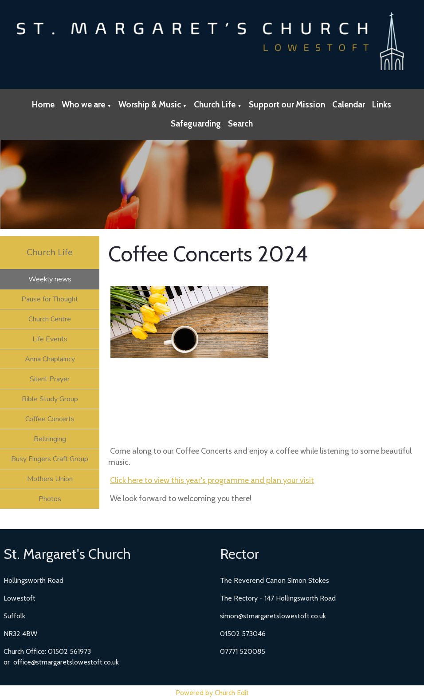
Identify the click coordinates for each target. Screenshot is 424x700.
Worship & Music (149, 104)
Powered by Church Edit (212, 692)
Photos (50, 499)
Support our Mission (287, 104)
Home (43, 104)
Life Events (49, 339)
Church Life (215, 104)
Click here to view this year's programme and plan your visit (212, 480)
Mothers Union (50, 479)
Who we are (83, 104)
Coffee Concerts (50, 419)
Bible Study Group (50, 399)
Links (381, 104)
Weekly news (49, 279)
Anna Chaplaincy (50, 359)
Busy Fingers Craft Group (49, 459)
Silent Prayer (50, 379)
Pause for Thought (49, 299)
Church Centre (49, 319)
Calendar (348, 104)
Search (240, 124)
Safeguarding (196, 124)
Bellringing (50, 439)
